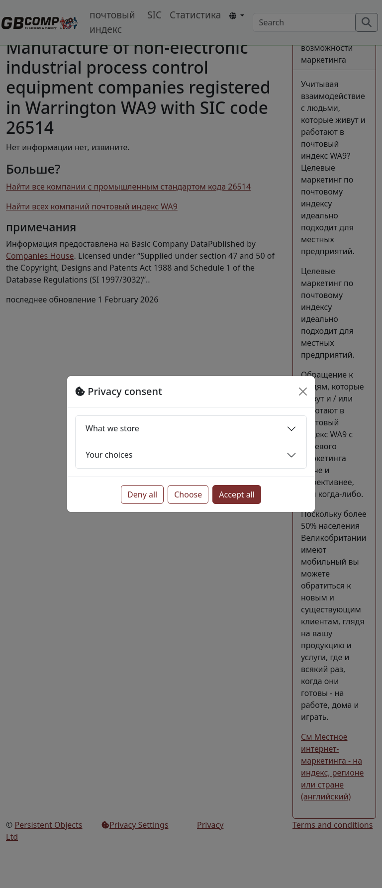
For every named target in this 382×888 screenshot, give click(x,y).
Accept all (237, 494)
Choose (188, 494)
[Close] (303, 391)
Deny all (142, 494)
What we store (112, 428)
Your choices (109, 454)
